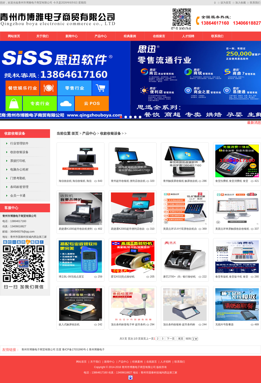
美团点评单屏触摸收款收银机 (232, 228)
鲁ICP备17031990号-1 (75, 349)
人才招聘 (188, 36)
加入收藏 (240, 2)
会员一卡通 (17, 195)
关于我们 (42, 36)
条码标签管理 (19, 187)
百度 (58, 349)
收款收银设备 (19, 152)
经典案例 (130, 36)
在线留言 (159, 36)
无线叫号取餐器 (224, 324)
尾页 (180, 338)
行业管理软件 (19, 143)
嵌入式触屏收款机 (69, 324)
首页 (75, 133)
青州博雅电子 (97, 349)
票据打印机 (17, 160)
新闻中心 (71, 36)
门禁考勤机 (17, 178)
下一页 (171, 338)
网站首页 (14, 36)
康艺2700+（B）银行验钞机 (179, 276)
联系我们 (255, 2)
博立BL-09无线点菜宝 (71, 276)
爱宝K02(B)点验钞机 (123, 276)
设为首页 (226, 2)
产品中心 (101, 36)
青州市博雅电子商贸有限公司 (38, 349)
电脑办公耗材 (19, 169)
